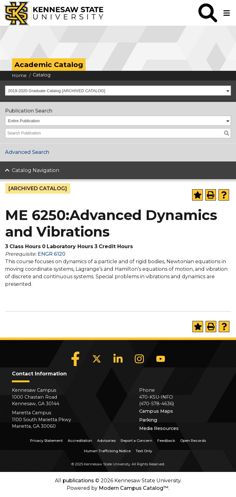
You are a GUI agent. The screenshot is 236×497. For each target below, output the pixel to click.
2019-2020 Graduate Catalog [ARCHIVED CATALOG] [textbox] (56, 90)
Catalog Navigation (35, 170)
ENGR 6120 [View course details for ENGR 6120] (52, 254)
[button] (207, 13)
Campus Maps (156, 411)
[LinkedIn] (118, 359)
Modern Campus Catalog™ (133, 488)
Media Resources (159, 428)
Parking (148, 420)
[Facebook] (75, 359)
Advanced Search (27, 152)
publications (78, 481)
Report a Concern (136, 440)
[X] (97, 359)
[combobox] (118, 91)
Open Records (193, 440)
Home (19, 75)
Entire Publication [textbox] (24, 120)
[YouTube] (161, 359)
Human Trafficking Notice (107, 451)
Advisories (106, 440)
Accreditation (80, 440)
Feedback (166, 440)
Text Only (144, 451)
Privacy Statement (46, 440)
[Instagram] (139, 359)
